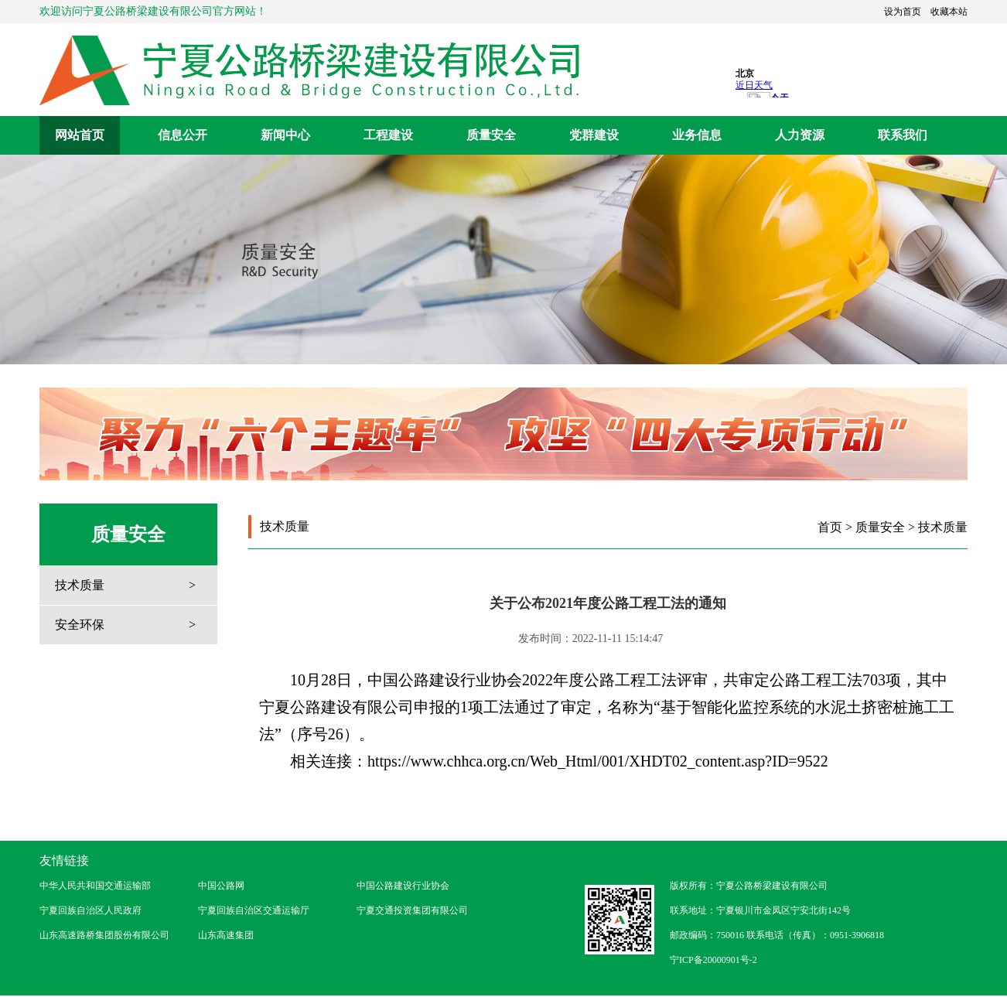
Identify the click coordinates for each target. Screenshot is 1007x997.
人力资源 (799, 135)
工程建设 (388, 135)
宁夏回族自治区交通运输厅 (253, 910)
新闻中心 (285, 135)
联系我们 (902, 135)
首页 (830, 527)
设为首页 (902, 11)
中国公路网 (221, 885)
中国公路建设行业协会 (403, 885)
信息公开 (182, 135)
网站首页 (79, 135)
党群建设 (594, 135)
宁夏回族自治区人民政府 (90, 910)
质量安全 (491, 135)
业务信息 (697, 135)
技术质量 (79, 585)
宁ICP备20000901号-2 (713, 959)
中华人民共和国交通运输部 (95, 885)
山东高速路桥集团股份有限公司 (104, 935)
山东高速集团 (226, 935)
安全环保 (79, 624)
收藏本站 (949, 11)
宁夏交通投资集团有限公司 (412, 910)
